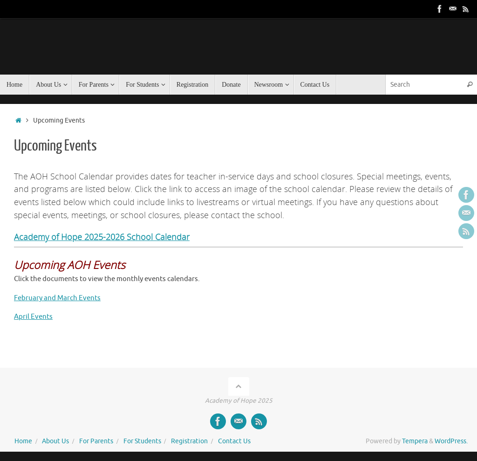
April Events (33, 316)
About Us (55, 441)
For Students (142, 441)
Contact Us (234, 441)
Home (23, 441)
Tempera (415, 441)
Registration (189, 441)
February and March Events (57, 298)
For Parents (96, 441)
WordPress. (451, 441)
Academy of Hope (48, 236)
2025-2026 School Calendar (136, 236)
